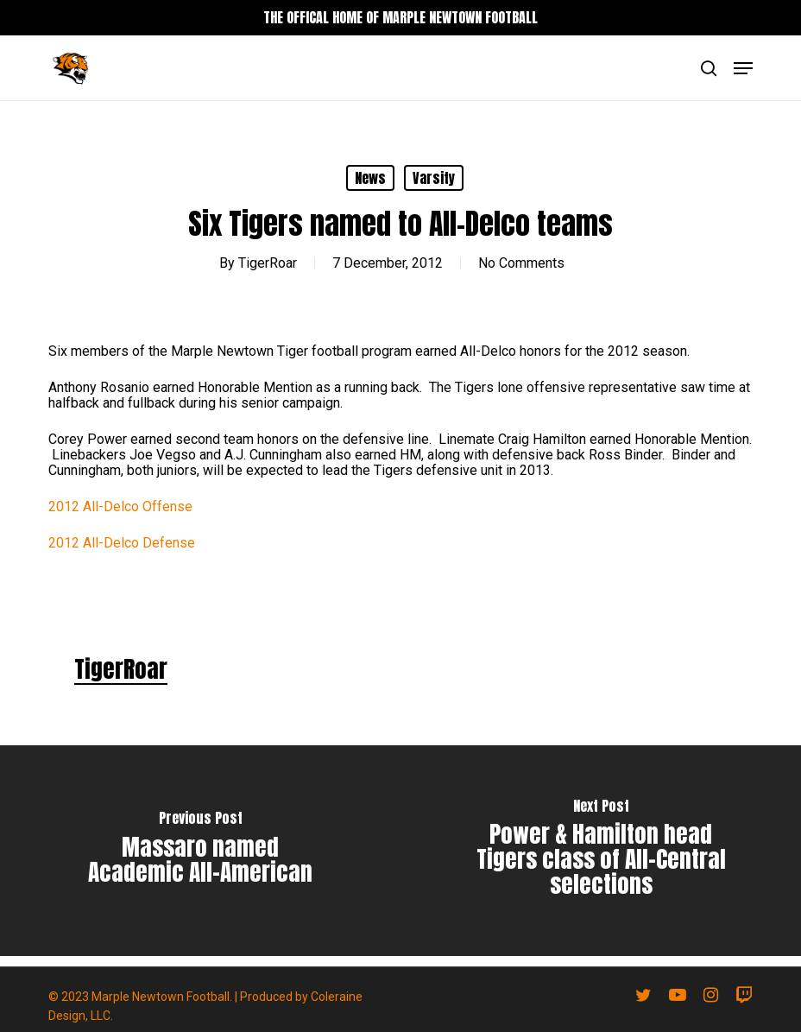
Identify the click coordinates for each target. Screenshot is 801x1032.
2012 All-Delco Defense (121, 543)
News (370, 178)
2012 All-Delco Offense (120, 506)
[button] (743, 68)
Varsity (434, 178)
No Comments (521, 263)
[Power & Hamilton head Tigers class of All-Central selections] (600, 850)
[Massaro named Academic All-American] (200, 850)
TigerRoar (267, 263)
